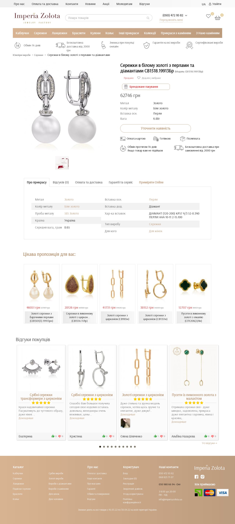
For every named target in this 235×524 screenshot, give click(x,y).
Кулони (95, 33)
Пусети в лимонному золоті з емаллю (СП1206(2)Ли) (193, 317)
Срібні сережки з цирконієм (92, 394)
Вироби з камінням (59, 488)
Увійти (215, 4)
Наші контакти (94, 478)
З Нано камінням (207, 33)
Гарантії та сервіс (121, 182)
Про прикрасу (36, 182)
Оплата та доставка (45, 4)
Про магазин (93, 483)
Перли (153, 199)
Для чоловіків (56, 498)
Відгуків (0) (61, 182)
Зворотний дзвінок (132, 488)
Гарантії (91, 488)
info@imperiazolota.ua (170, 499)
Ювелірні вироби (24, 55)
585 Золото (71, 213)
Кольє (109, 33)
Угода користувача (133, 493)
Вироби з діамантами (60, 483)
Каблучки (22, 33)
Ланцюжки (59, 33)
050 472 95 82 (166, 473)
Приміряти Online (151, 182)
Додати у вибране (149, 78)
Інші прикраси (129, 33)
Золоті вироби (56, 478)
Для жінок (155, 231)
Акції (106, 4)
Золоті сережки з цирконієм (143, 394)
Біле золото (71, 206)
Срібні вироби (56, 473)
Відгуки (144, 4)
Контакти (72, 4)
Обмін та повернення (98, 493)
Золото (69, 199)
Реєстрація (128, 483)
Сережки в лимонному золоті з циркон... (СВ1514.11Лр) (79, 317)
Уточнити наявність (155, 128)
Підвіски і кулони (22, 488)
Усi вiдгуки (210, 443)
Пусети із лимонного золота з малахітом (194, 396)
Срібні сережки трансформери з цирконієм (41, 396)
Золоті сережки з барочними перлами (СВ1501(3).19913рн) (41, 317)
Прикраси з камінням (176, 33)
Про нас (19, 4)
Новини (90, 4)
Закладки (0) (130, 478)
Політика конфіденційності (132, 500)
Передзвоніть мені (170, 20)
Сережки (40, 33)
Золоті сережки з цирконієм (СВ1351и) (155, 317)
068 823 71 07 (166, 477)
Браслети (78, 33)
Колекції (150, 33)
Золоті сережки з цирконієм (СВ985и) (117, 317)
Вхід (125, 473)
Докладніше (26, 418)
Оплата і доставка (96, 473)
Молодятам (124, 4)
